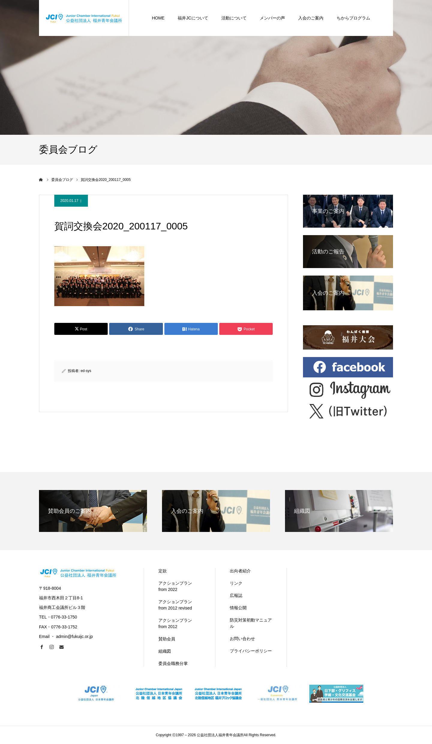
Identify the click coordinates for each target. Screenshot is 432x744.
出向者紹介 (240, 570)
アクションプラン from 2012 (175, 623)
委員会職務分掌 (173, 663)
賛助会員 (166, 638)
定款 (162, 570)
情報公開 (238, 607)
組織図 (164, 651)
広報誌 (236, 595)
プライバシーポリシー (251, 650)
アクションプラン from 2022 (175, 586)
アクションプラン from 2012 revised (175, 604)
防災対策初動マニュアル (251, 623)
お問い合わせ (242, 638)
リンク (236, 583)
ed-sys (86, 371)
